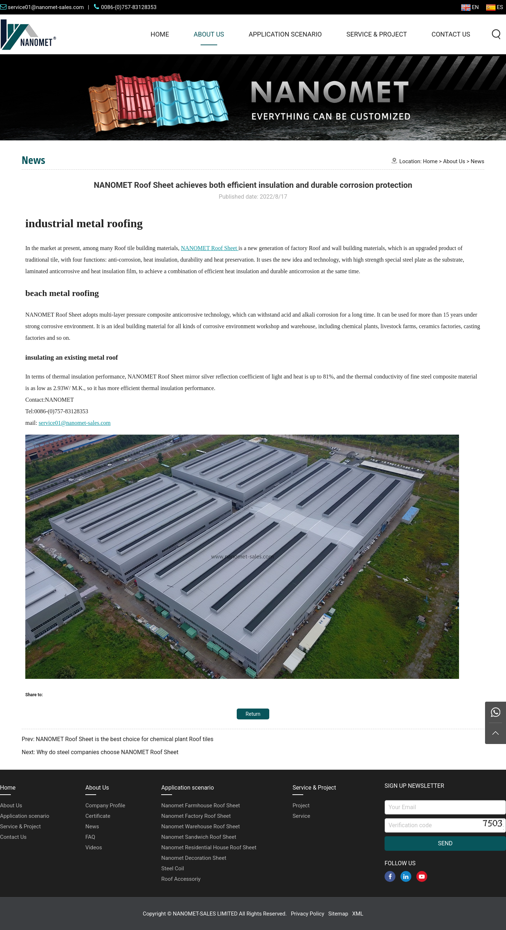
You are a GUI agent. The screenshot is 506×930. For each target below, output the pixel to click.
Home (160, 34)
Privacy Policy (307, 913)
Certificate (97, 816)
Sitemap (338, 913)
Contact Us (451, 34)
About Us (209, 34)
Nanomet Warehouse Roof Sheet (200, 826)
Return (253, 714)
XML (358, 913)
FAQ (90, 837)
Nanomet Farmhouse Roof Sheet (200, 805)
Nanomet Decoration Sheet (193, 858)
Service (301, 816)
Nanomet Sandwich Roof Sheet (198, 837)
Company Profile (105, 805)
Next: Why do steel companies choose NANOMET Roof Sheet (100, 752)
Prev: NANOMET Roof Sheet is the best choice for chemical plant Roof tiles (118, 739)
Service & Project (376, 34)
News (477, 161)
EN (470, 7)
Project (300, 805)
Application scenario (285, 34)
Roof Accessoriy (181, 879)
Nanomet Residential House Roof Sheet (208, 847)
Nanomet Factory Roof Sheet (196, 816)
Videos (93, 847)
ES (494, 7)
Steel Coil (172, 868)
